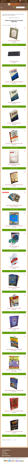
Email (26, 1)
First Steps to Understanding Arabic (14, 123)
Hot (12, 0)
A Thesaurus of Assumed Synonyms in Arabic (14, 143)
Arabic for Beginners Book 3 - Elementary (14, 349)
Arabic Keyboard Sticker (14, 61)
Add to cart (14, 45)
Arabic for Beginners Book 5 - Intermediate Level (14, 390)
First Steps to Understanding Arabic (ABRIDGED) (14, 81)
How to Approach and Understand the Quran (14, 431)
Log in (2, 0)
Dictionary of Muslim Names (14, 328)
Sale (14, 0)
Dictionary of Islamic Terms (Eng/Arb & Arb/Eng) (14, 411)
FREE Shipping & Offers (14, 1)
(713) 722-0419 (24, 0)
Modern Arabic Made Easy (14, 267)
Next (16, 25)
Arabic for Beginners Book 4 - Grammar (14, 369)
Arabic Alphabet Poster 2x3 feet (14, 164)
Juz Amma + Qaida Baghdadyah (14, 40)
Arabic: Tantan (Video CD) (14, 246)
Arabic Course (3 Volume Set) (14, 287)
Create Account (3, 1)
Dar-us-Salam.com (12, 458)
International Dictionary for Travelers (14, 308)
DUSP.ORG (17, 458)
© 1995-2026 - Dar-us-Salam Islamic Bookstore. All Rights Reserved (14, 458)
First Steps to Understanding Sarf (14, 102)
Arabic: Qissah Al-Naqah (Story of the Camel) (14, 225)
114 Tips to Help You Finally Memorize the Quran (14, 184)
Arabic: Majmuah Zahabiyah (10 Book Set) (14, 205)
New (10, 0)
